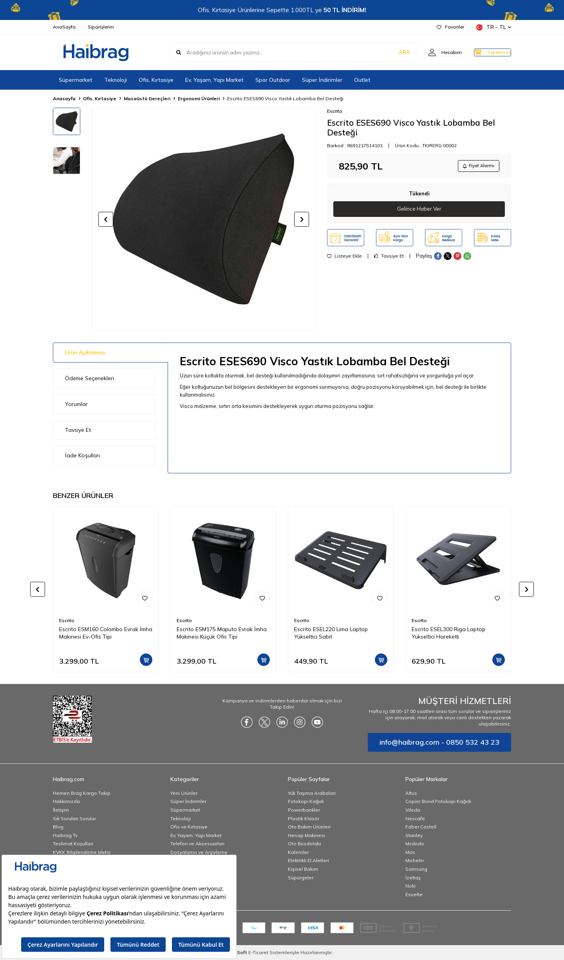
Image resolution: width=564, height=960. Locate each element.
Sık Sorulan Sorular (74, 818)
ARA (388, 52)
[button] (105, 219)
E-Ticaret (258, 952)
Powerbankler (304, 810)
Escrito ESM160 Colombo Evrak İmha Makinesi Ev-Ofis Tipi (105, 633)
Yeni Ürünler (183, 793)
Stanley (414, 835)
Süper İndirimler (322, 79)
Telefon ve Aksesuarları (197, 843)
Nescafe (415, 818)
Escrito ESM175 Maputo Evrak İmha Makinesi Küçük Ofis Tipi (222, 633)
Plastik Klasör (303, 818)
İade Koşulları (82, 455)
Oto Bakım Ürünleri (309, 827)
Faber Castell (420, 827)
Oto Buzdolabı (304, 843)
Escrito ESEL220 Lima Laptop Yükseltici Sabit (331, 633)
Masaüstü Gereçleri (147, 98)
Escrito (334, 111)
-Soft (239, 952)
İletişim (61, 810)
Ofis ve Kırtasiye (189, 827)
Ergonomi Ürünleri (199, 98)
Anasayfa (64, 98)
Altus (411, 793)
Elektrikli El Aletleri (308, 860)
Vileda (412, 810)
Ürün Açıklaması (85, 352)
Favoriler (450, 27)
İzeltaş (413, 878)
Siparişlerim (101, 27)
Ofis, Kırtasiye (156, 79)
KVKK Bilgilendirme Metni (81, 852)
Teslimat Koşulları (73, 843)
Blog (58, 827)
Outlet (362, 79)
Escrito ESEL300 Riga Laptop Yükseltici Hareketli (448, 633)
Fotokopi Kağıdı (306, 801)
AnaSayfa (64, 27)
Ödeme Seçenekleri (89, 378)
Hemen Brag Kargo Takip (81, 793)
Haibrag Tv (65, 835)
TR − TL (493, 27)
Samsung (416, 869)
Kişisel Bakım (303, 869)
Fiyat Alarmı (476, 167)
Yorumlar (76, 404)
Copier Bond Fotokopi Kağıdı (438, 801)
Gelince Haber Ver (419, 210)
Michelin (414, 860)
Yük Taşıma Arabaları (312, 793)
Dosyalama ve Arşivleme (199, 852)
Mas (410, 852)
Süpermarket (75, 79)
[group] (203, 219)
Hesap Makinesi (306, 835)
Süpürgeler (300, 878)
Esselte (414, 894)
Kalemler (298, 852)
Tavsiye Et (389, 258)
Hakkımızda (66, 801)
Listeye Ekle (344, 258)
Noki (410, 886)
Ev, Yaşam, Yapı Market (214, 79)
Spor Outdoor (272, 79)
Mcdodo (414, 843)
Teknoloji (115, 79)
